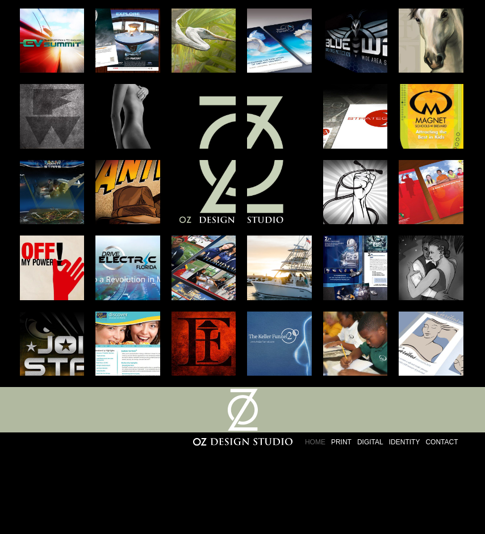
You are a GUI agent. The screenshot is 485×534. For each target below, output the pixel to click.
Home (315, 442)
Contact (441, 442)
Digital (370, 442)
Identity (404, 442)
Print (341, 442)
